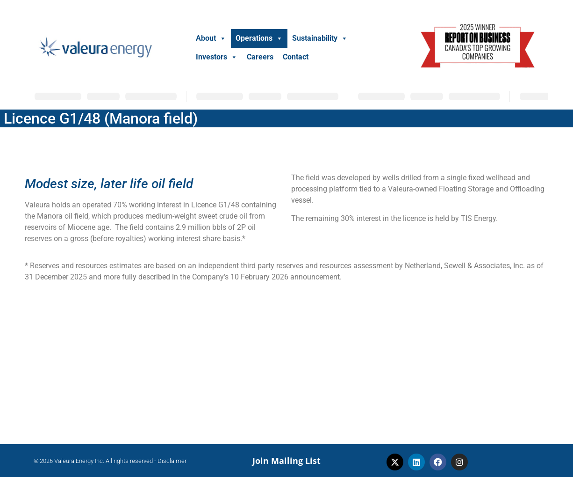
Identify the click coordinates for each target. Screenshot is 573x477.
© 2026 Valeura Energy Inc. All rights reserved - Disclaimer (110, 460)
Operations (259, 38)
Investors (216, 56)
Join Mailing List (286, 460)
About (211, 38)
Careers (260, 56)
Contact (295, 56)
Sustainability (320, 38)
